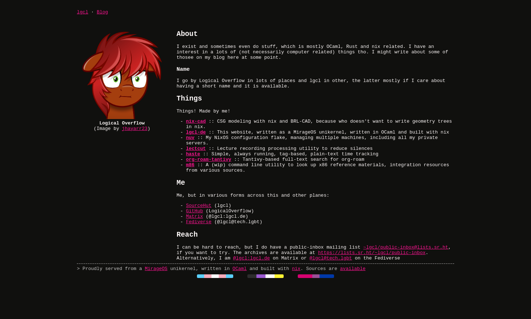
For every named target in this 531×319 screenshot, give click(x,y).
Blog (102, 12)
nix (296, 304)
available (352, 304)
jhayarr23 (134, 131)
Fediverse (198, 251)
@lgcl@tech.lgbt (330, 293)
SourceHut (198, 232)
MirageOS (156, 304)
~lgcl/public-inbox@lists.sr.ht (405, 280)
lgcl (82, 12)
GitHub (194, 238)
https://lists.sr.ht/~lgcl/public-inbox (371, 286)
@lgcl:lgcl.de (251, 293)
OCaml (239, 304)
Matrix (194, 245)
